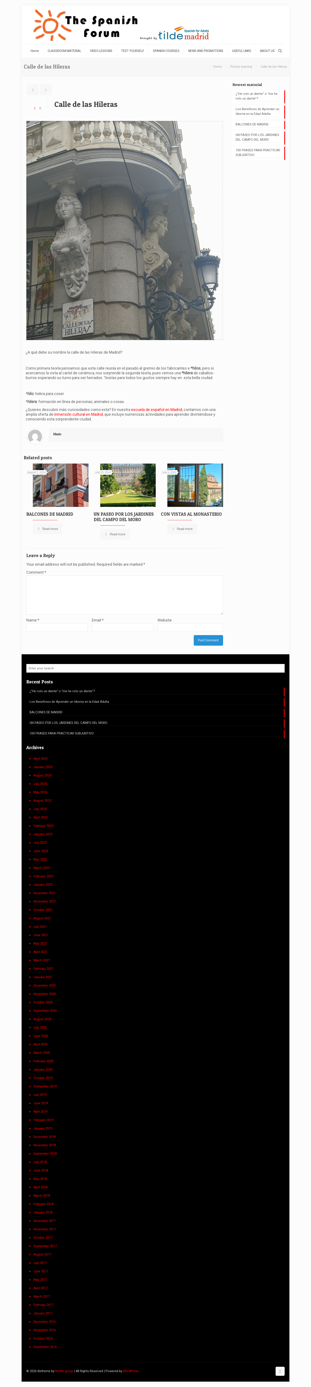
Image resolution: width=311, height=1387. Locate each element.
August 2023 (42, 801)
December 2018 (44, 1137)
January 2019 (42, 1128)
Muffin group (64, 1371)
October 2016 (43, 1338)
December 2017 (44, 1221)
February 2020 (43, 1061)
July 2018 (40, 1162)
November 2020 (44, 994)
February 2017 (43, 1305)
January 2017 (42, 1313)
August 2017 (42, 1254)
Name (32, 620)
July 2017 (40, 1263)
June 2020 (40, 1036)
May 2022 (40, 859)
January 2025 (42, 767)
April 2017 (40, 1288)
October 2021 (43, 910)
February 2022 (43, 876)
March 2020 (41, 1053)
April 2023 (40, 817)
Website (164, 620)
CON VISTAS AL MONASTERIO (191, 514)
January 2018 (42, 1212)
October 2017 (43, 1238)
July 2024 (40, 784)
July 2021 (40, 927)
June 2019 (40, 1103)
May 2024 (40, 792)
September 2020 (45, 1011)
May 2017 (40, 1280)
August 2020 (42, 1019)
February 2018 (43, 1204)
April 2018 (40, 1187)
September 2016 (45, 1347)
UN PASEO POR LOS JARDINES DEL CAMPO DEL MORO (124, 516)
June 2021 (40, 935)
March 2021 (41, 960)
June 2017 (40, 1271)
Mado (57, 434)
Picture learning (241, 67)
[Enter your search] (155, 668)
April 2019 (40, 1112)
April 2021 (40, 952)
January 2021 (42, 977)
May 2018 (40, 1179)
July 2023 (40, 809)
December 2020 (44, 985)
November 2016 (44, 1330)
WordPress (131, 1371)
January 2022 (42, 885)
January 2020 (42, 1069)
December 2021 (44, 893)
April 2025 (40, 759)
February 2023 (43, 826)
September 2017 (45, 1246)
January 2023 (42, 834)
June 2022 (40, 851)
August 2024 (42, 775)
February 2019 (43, 1120)
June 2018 (40, 1170)
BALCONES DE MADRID (49, 514)
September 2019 (45, 1086)
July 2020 (40, 1027)
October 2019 (43, 1078)
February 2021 (43, 969)
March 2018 (41, 1196)
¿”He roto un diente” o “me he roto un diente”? (257, 96)
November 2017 (44, 1229)
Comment (36, 572)
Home (217, 67)
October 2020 (43, 1002)
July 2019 (40, 1095)
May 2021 (40, 943)
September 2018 (45, 1154)
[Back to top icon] (280, 1371)
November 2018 (44, 1145)
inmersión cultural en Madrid (78, 414)
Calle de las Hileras (273, 67)
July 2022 (40, 843)
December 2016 (44, 1322)
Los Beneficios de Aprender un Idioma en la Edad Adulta (257, 111)
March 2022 (41, 868)
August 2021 (42, 918)
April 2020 (40, 1044)
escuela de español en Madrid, (157, 409)
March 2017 (41, 1296)
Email (98, 620)
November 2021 (44, 901)
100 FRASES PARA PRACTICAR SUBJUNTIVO (258, 152)
